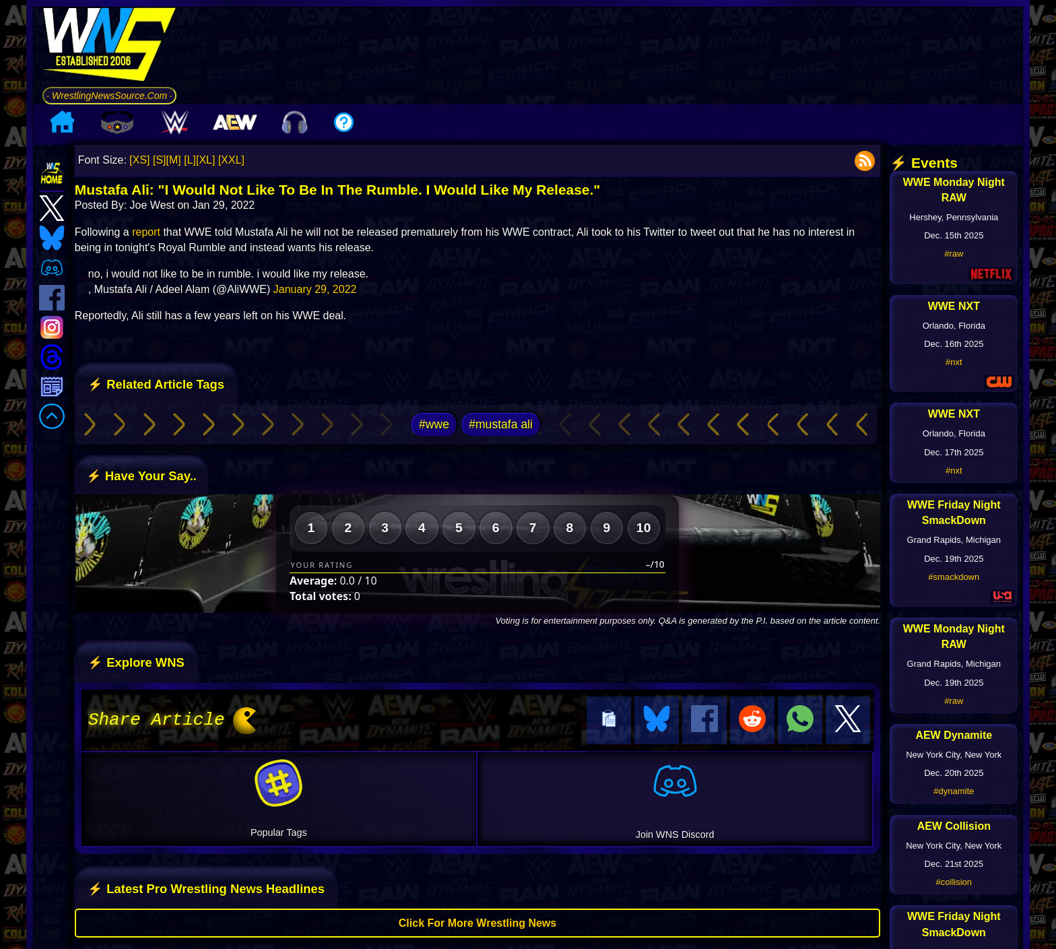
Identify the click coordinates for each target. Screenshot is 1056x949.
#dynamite (953, 791)
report (146, 232)
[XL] (205, 160)
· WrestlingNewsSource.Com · (109, 95)
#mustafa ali (501, 424)
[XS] (139, 160)
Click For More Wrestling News (477, 921)
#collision (954, 882)
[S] (159, 160)
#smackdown (953, 577)
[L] (190, 160)
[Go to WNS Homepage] (109, 47)
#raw (953, 254)
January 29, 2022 (315, 289)
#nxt (954, 362)
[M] (173, 160)
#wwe (434, 424)
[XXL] (231, 160)
